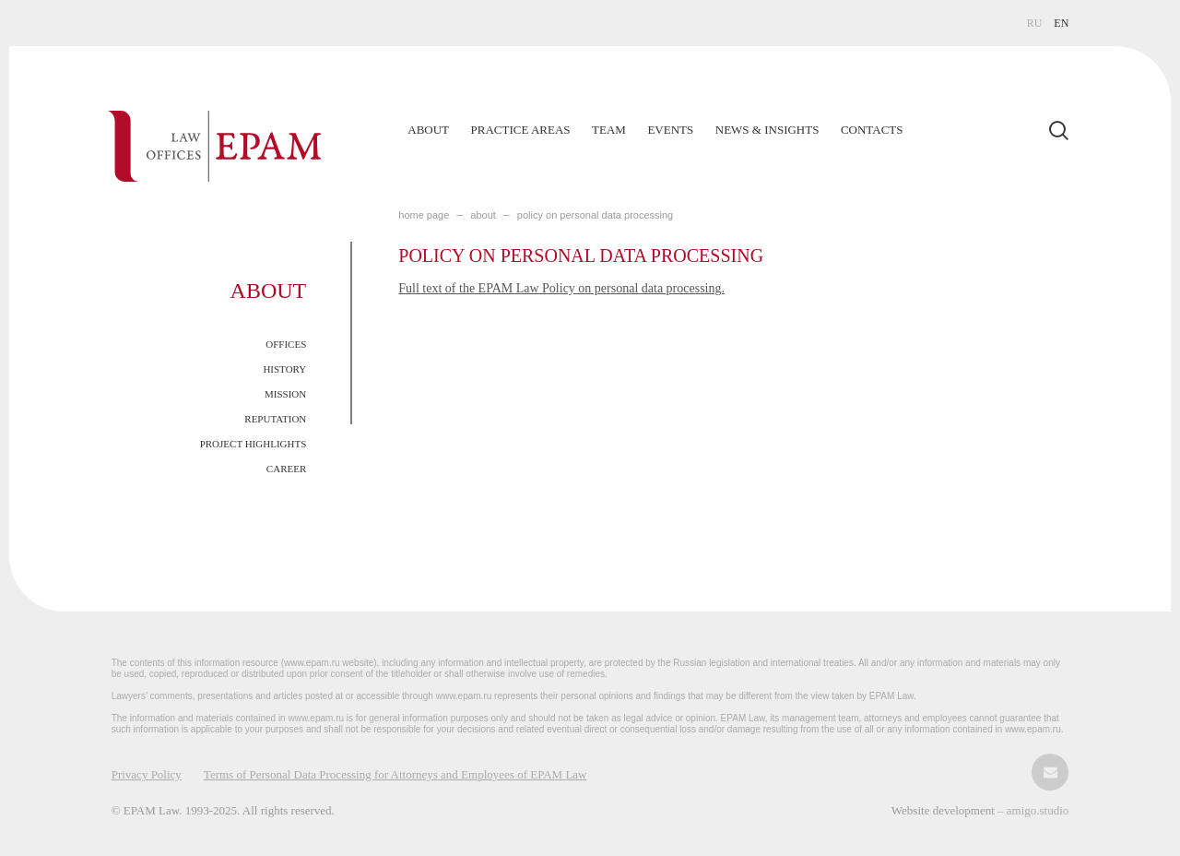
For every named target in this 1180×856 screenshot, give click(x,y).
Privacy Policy (147, 774)
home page (423, 214)
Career (286, 468)
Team (609, 130)
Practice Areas (521, 130)
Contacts (872, 130)
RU (1035, 23)
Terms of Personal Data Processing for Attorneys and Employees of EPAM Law (395, 774)
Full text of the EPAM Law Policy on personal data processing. (561, 288)
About (428, 130)
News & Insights (767, 130)
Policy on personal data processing (595, 214)
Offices (286, 344)
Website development (944, 810)
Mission (285, 393)
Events (670, 130)
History (284, 368)
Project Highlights (253, 443)
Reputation (275, 418)
